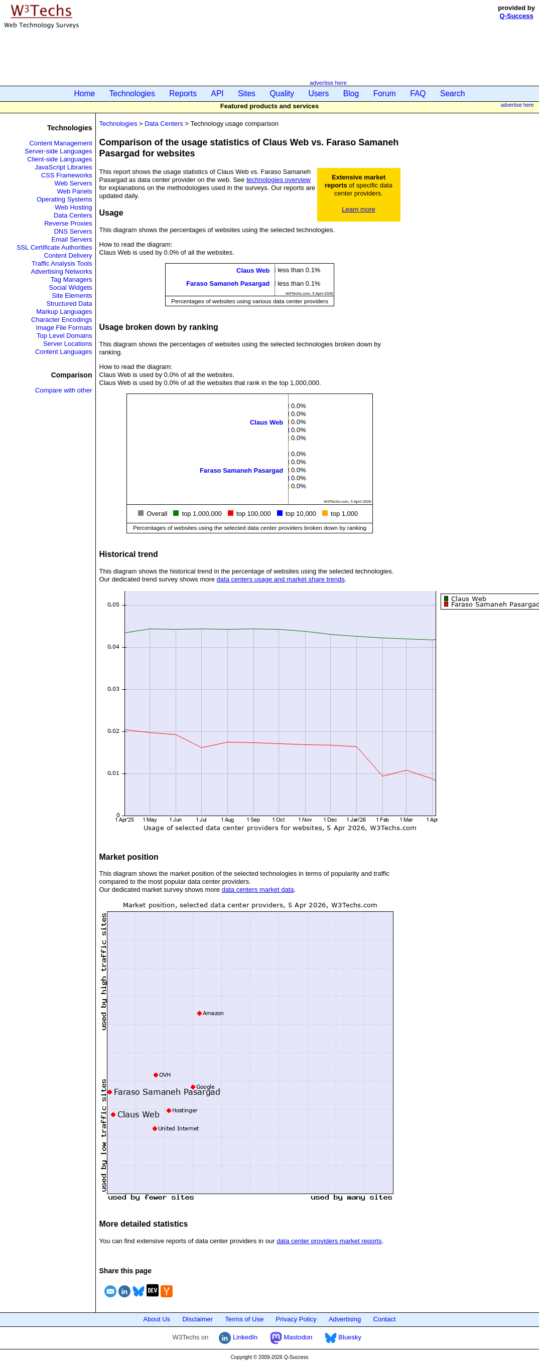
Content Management (60, 143)
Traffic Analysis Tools (62, 263)
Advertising (345, 1319)
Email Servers (72, 239)
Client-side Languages (59, 159)
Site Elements (72, 295)
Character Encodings (61, 319)
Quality (282, 93)
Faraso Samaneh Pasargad (228, 283)
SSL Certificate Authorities (54, 247)
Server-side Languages (58, 151)
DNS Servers (73, 231)
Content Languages (63, 351)
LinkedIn (238, 1337)
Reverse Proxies (68, 223)
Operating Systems (64, 199)
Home (84, 93)
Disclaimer (197, 1319)
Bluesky (343, 1337)
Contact (384, 1319)
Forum (384, 93)
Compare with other (63, 390)
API (217, 93)
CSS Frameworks (66, 175)
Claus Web (253, 270)
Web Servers (73, 183)
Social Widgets (70, 287)
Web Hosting (73, 207)
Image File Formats (64, 327)
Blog (351, 93)
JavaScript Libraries (63, 167)
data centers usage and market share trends (281, 579)
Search (452, 93)
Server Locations (67, 343)
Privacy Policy (296, 1319)
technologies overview (278, 179)
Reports (183, 93)
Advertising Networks (61, 271)
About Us (157, 1319)
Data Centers (73, 215)
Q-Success (516, 16)
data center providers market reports (329, 1241)
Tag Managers (71, 279)
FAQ (418, 93)
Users (319, 93)
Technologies (132, 93)
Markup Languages (64, 311)
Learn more (358, 209)
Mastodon (291, 1337)
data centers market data (258, 889)
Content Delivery (68, 255)
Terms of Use (244, 1319)
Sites (246, 93)
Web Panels (74, 191)
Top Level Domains (64, 335)
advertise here (328, 82)
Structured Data (69, 303)
